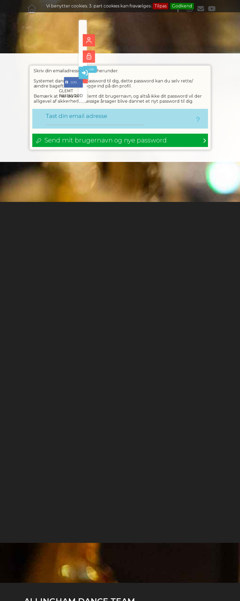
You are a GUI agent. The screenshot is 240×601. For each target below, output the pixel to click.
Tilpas (160, 6)
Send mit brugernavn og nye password (105, 141)
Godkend (182, 6)
